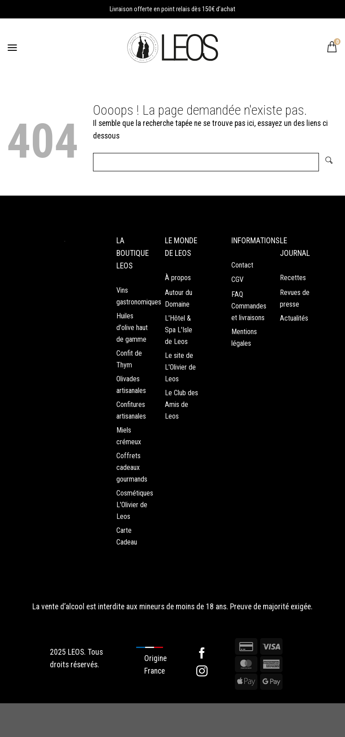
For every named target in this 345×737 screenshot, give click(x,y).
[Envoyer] (328, 162)
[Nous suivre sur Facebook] (202, 688)
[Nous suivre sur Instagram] (202, 705)
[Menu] (13, 47)
